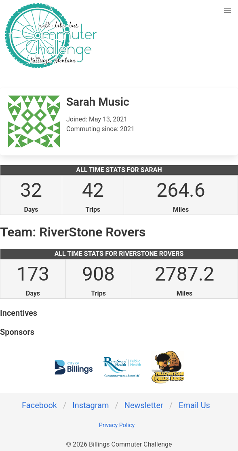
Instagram (90, 405)
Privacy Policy (117, 425)
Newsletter (143, 405)
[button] (227, 10)
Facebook (39, 405)
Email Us (194, 405)
